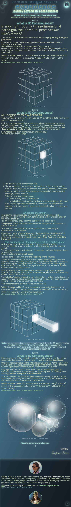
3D (5, 2)
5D (3, 11)
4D (3, 6)
